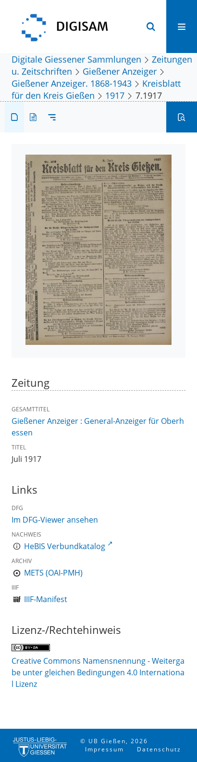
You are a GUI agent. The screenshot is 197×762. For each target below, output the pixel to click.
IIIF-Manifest (45, 599)
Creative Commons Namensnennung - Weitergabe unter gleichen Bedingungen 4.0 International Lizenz (98, 672)
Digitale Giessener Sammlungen (76, 59)
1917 (114, 95)
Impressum (104, 749)
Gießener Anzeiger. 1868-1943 (72, 83)
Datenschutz (159, 749)
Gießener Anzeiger (120, 71)
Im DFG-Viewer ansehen (55, 519)
